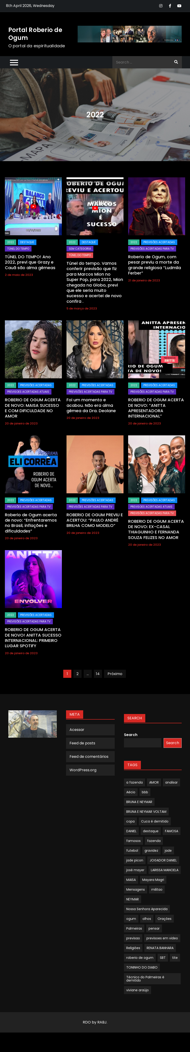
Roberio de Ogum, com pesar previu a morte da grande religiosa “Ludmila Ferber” (154, 265)
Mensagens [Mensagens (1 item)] (135, 889)
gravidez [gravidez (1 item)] (151, 850)
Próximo (115, 673)
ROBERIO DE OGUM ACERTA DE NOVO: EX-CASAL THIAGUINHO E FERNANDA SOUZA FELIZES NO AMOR (156, 529)
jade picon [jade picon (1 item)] (134, 860)
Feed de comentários (89, 756)
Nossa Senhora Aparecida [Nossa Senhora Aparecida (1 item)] (147, 909)
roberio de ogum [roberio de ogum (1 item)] (139, 957)
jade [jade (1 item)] (168, 850)
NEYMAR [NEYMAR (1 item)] (132, 899)
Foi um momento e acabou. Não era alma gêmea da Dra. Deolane (91, 405)
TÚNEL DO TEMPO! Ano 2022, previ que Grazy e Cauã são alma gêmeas (30, 262)
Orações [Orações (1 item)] (164, 918)
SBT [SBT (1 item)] (163, 957)
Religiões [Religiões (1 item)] (133, 948)
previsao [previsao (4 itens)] (133, 938)
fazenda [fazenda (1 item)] (154, 840)
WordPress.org (83, 770)
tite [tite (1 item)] (175, 957)
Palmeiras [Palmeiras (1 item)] (134, 928)
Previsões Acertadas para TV (152, 249)
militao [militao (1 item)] (156, 889)
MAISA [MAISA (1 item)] (131, 879)
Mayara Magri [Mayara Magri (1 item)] (153, 879)
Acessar (77, 729)
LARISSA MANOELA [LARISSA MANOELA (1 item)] (164, 870)
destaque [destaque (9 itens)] (150, 831)
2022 (10, 242)
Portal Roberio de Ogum (35, 34)
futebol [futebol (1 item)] (132, 850)
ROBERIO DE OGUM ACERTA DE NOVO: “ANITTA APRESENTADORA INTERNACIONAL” (156, 408)
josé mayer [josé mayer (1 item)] (135, 870)
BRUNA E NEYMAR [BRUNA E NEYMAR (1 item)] (139, 802)
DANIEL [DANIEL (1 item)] (131, 831)
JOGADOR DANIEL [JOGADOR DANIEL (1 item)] (163, 860)
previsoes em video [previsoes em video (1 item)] (162, 938)
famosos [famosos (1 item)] (133, 840)
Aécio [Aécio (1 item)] (130, 792)
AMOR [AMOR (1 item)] (154, 782)
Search (130, 734)
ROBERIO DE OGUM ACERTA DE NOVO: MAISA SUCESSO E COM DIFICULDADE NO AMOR (33, 408)
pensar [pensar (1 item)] (154, 928)
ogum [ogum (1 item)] (131, 918)
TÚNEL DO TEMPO (18, 249)
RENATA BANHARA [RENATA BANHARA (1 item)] (160, 948)
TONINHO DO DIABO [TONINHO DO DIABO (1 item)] (142, 967)
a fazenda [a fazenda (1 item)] (134, 782)
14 (98, 673)
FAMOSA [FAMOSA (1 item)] (171, 831)
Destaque (27, 242)
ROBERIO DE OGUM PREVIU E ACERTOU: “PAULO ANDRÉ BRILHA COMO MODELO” (94, 520)
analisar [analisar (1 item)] (171, 782)
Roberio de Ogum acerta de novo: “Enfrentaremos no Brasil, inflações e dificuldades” (31, 523)
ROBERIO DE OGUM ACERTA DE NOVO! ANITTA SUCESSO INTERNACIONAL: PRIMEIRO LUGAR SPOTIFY (33, 638)
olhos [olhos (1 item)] (146, 918)
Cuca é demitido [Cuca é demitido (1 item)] (154, 821)
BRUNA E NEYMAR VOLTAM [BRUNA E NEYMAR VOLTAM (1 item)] (146, 811)
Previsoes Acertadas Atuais (28, 392)
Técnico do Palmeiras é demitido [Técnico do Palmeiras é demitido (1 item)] (145, 979)
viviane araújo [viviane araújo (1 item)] (137, 990)
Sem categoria (80, 249)
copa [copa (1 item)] (130, 821)
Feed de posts (82, 743)
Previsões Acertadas (159, 242)
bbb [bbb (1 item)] (145, 792)
